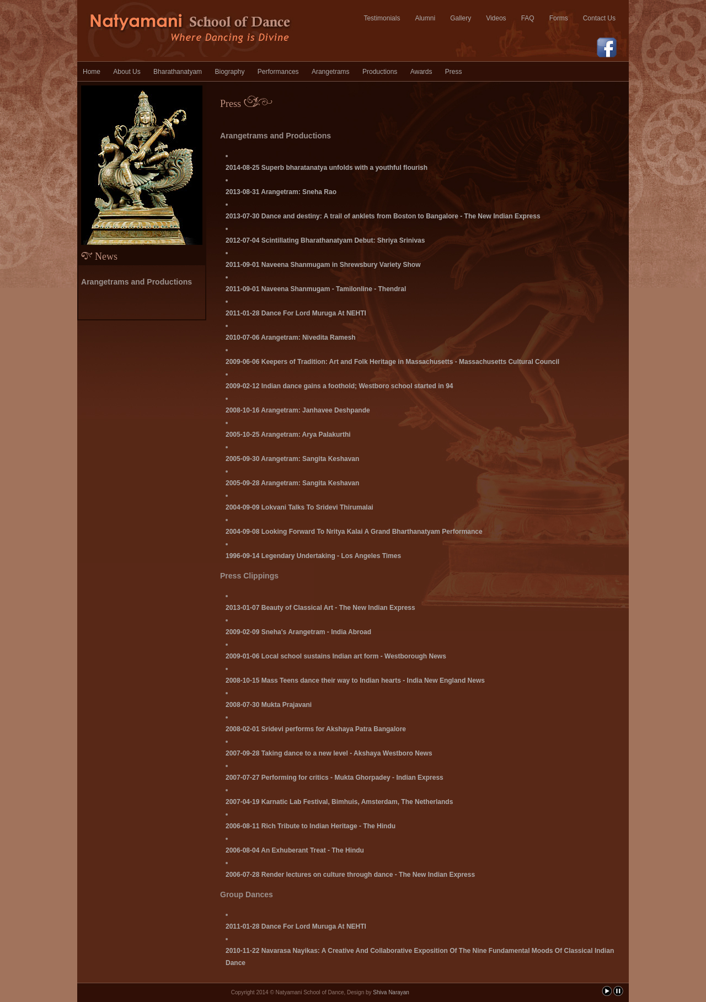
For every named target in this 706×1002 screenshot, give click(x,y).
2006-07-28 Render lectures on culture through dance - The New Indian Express (350, 874)
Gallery (460, 18)
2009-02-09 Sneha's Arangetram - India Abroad (298, 632)
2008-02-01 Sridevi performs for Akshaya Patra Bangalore (316, 729)
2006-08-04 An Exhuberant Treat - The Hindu (295, 850)
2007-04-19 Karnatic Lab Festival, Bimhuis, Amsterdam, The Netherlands (339, 802)
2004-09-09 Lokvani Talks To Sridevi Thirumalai (299, 507)
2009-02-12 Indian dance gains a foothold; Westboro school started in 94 (339, 386)
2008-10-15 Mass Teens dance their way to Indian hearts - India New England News (355, 680)
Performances (278, 72)
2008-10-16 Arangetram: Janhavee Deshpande (298, 410)
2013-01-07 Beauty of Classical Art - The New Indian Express (320, 608)
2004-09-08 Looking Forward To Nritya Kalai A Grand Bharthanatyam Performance (354, 531)
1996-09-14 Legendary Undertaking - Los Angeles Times (313, 556)
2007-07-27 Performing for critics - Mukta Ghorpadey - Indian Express (334, 777)
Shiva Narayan (391, 992)
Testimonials (381, 18)
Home (91, 72)
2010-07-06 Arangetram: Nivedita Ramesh (291, 337)
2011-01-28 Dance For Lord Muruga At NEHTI (296, 313)
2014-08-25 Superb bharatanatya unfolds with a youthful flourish (326, 168)
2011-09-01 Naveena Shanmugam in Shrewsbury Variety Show (323, 265)
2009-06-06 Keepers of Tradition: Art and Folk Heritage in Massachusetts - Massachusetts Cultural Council (392, 362)
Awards (421, 72)
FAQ (527, 18)
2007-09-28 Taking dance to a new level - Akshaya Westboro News (329, 753)
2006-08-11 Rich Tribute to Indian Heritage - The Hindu (310, 826)
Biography (229, 72)
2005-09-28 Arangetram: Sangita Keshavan (292, 483)
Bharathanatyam (177, 72)
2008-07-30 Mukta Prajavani (269, 705)
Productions (379, 72)
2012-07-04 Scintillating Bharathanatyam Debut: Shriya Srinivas (325, 240)
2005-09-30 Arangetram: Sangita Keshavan (292, 459)
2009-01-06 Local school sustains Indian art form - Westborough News (336, 656)
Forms (558, 18)
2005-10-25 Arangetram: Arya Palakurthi (288, 434)
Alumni (425, 18)
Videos (496, 18)
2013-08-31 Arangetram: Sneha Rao (281, 192)
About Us (126, 72)
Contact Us (599, 18)
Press (453, 72)
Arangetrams (331, 72)
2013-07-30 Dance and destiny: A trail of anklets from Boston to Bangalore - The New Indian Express (383, 216)
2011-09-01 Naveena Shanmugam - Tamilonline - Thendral (316, 289)
